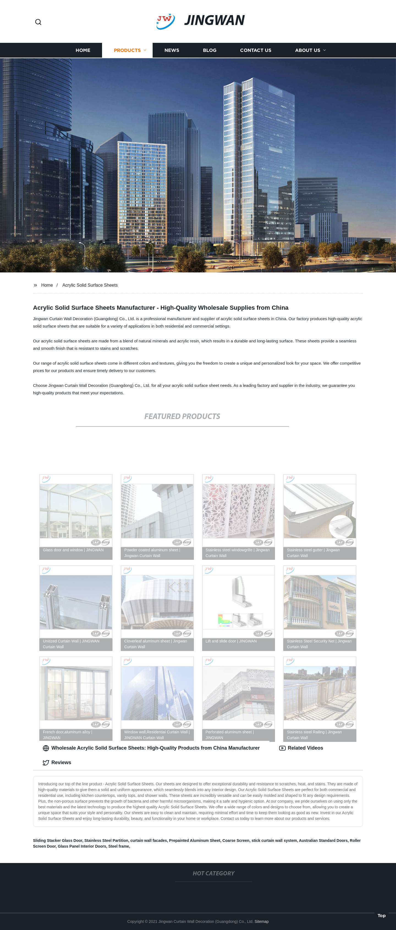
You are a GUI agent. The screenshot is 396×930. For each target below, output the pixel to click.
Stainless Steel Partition (106, 840)
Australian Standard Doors (323, 840)
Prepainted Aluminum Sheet (194, 840)
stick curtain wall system (274, 840)
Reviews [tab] (57, 762)
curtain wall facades (148, 840)
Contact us (255, 49)
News (171, 49)
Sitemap (262, 921)
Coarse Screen (235, 840)
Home (83, 49)
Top (382, 915)
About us (307, 49)
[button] (38, 22)
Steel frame (118, 846)
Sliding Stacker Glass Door (57, 840)
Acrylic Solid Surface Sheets (90, 285)
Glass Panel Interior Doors (82, 846)
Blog (209, 49)
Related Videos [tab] (301, 748)
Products (127, 49)
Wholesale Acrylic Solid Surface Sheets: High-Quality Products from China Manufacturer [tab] (151, 748)
